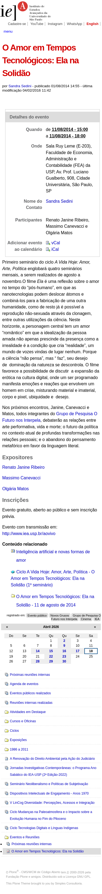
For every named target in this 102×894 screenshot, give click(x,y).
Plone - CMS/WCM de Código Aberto (34, 872)
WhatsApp (74, 24)
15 (51, 651)
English (92, 24)
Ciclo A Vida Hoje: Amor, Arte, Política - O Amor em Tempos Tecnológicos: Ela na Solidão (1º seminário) (53, 578)
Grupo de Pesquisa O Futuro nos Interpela (76, 617)
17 (78, 651)
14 (38, 651)
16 (64, 651)
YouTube (37, 24)
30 (64, 661)
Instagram (55, 24)
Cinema (86, 618)
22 (51, 656)
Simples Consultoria (68, 883)
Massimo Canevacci (21, 478)
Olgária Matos (15, 488)
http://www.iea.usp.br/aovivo (28, 533)
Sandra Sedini (19, 86)
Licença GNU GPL (78, 876)
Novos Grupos (59, 615)
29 (51, 661)
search (95, 31)
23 (64, 656)
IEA (97, 618)
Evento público (37, 615)
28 (38, 661)
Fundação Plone (17, 876)
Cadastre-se (17, 24)
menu (8, 31)
